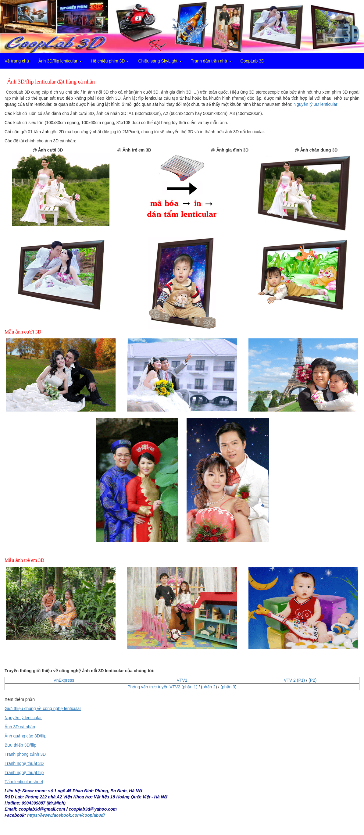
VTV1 (182, 680)
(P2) (312, 680)
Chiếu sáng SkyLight (160, 61)
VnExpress (63, 680)
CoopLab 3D (253, 61)
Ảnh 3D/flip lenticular (60, 61)
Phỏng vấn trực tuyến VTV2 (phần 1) (162, 686)
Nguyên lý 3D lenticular (315, 104)
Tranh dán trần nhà (211, 61)
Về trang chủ (17, 61)
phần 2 (209, 686)
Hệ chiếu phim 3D (110, 61)
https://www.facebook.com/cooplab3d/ (66, 815)
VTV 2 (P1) (294, 680)
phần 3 (228, 686)
